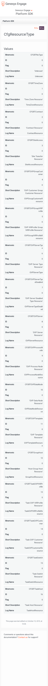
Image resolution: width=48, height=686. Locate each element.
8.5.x (42, 28)
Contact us (23, 637)
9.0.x (36, 28)
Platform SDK (24, 13)
